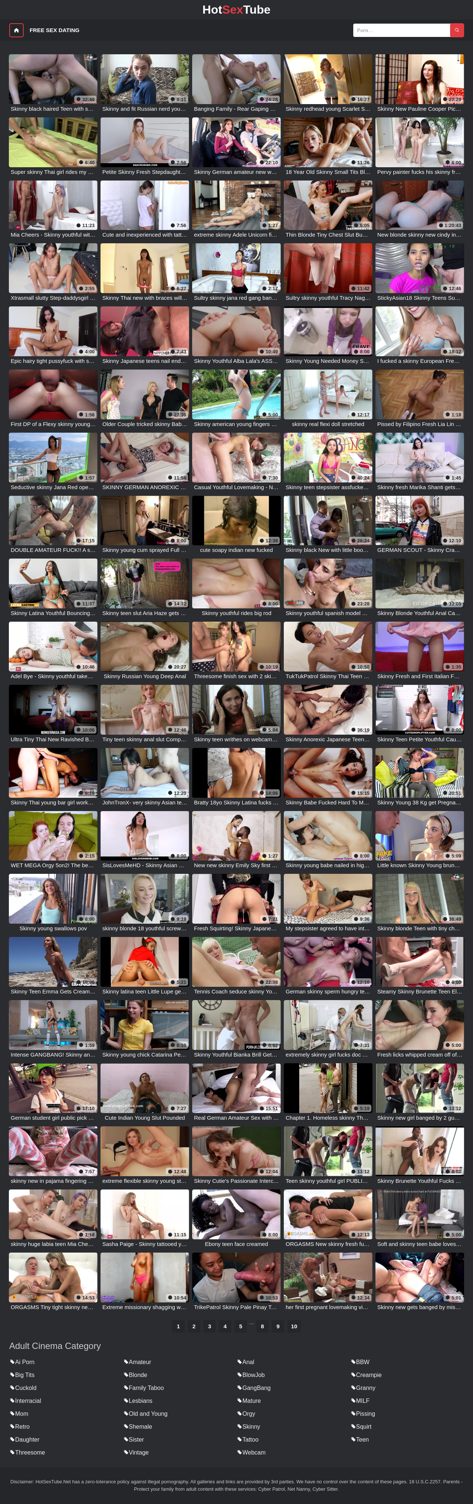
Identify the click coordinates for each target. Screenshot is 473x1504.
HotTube (236, 9)
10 (294, 1326)
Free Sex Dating (54, 30)
